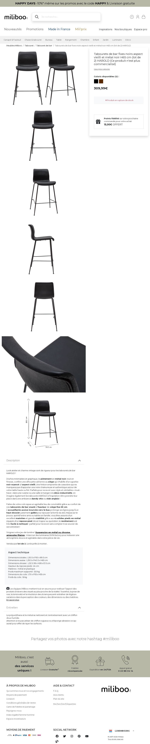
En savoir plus (12, 600)
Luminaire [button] (117, 40)
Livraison (10, 699)
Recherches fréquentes (64, 704)
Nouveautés (13, 29)
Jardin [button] (106, 40)
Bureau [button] (48, 40)
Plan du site (58, 699)
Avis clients (58, 695)
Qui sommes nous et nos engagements (25, 691)
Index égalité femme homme (20, 715)
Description (13, 460)
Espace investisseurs (16, 719)
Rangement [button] (71, 40)
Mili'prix (81, 29)
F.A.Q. (56, 691)
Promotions (35, 29)
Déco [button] (128, 40)
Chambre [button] (84, 40)
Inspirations (105, 29)
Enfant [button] (96, 40)
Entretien (12, 607)
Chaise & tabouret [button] (33, 40)
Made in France (59, 29)
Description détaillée (102, 69)
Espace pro (140, 29)
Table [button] (59, 40)
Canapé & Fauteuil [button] (12, 40)
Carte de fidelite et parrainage (20, 707)
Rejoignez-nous (13, 711)
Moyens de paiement (16, 695)
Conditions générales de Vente (21, 703)
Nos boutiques (123, 29)
